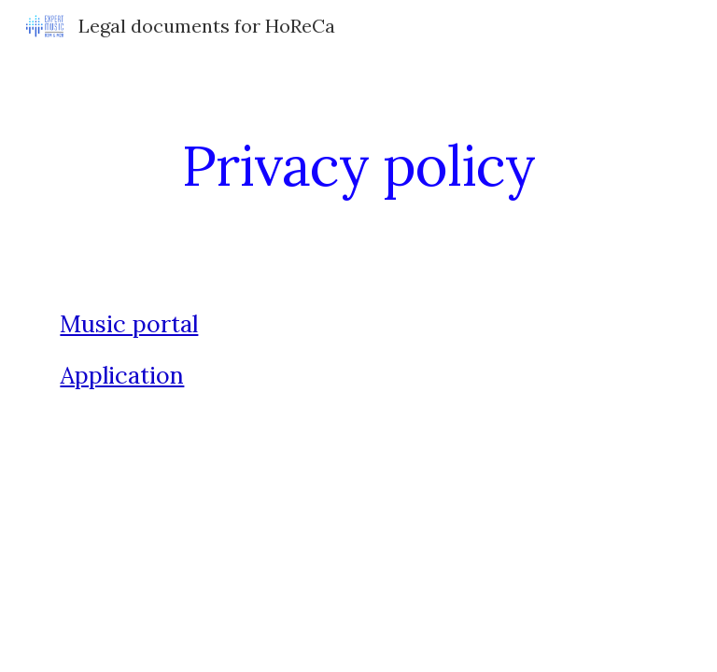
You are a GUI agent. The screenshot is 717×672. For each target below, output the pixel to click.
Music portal (129, 324)
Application (122, 375)
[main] (358, 165)
